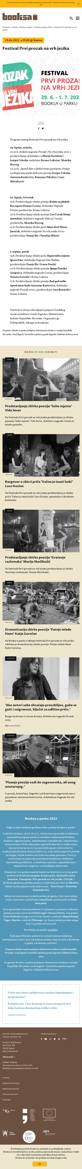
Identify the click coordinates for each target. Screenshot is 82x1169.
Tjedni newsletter (48, 1034)
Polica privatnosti (10, 1094)
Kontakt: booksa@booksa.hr (15, 1034)
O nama (6, 1078)
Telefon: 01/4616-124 (12, 1037)
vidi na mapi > (9, 1057)
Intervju (10, 658)
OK (39, 1164)
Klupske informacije (11, 1083)
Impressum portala (11, 1089)
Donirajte (7, 1100)
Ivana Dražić (15, 726)
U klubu (15, 27)
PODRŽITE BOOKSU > (17, 1015)
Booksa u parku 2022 (43, 27)
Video (9, 359)
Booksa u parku (26, 27)
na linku (52, 930)
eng (65, 1039)
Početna (6, 27)
